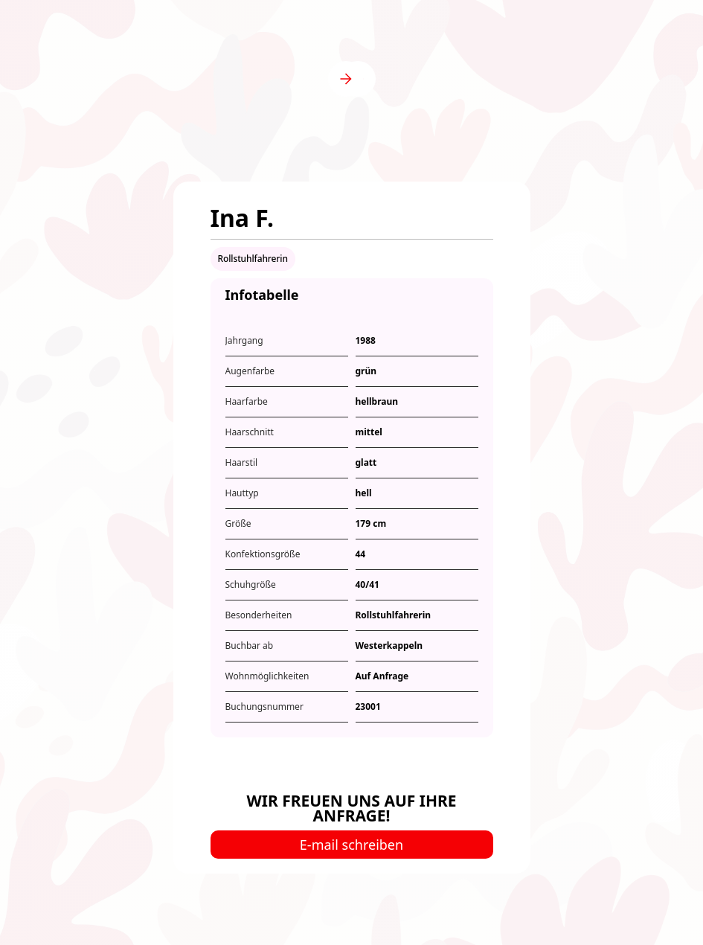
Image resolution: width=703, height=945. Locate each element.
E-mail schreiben (351, 844)
